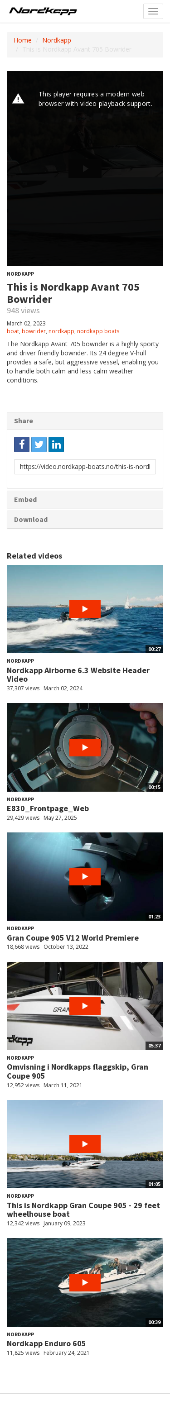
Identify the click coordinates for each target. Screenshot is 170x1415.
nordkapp (61, 331)
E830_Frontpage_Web (48, 808)
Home (23, 40)
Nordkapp (56, 40)
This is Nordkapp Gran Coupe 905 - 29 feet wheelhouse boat (83, 1209)
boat (13, 331)
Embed (25, 499)
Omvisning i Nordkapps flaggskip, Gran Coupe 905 (77, 1071)
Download (31, 519)
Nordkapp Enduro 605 (46, 1343)
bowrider (34, 331)
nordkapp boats (98, 331)
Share (23, 420)
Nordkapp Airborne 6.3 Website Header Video (78, 674)
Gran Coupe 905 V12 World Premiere (73, 937)
